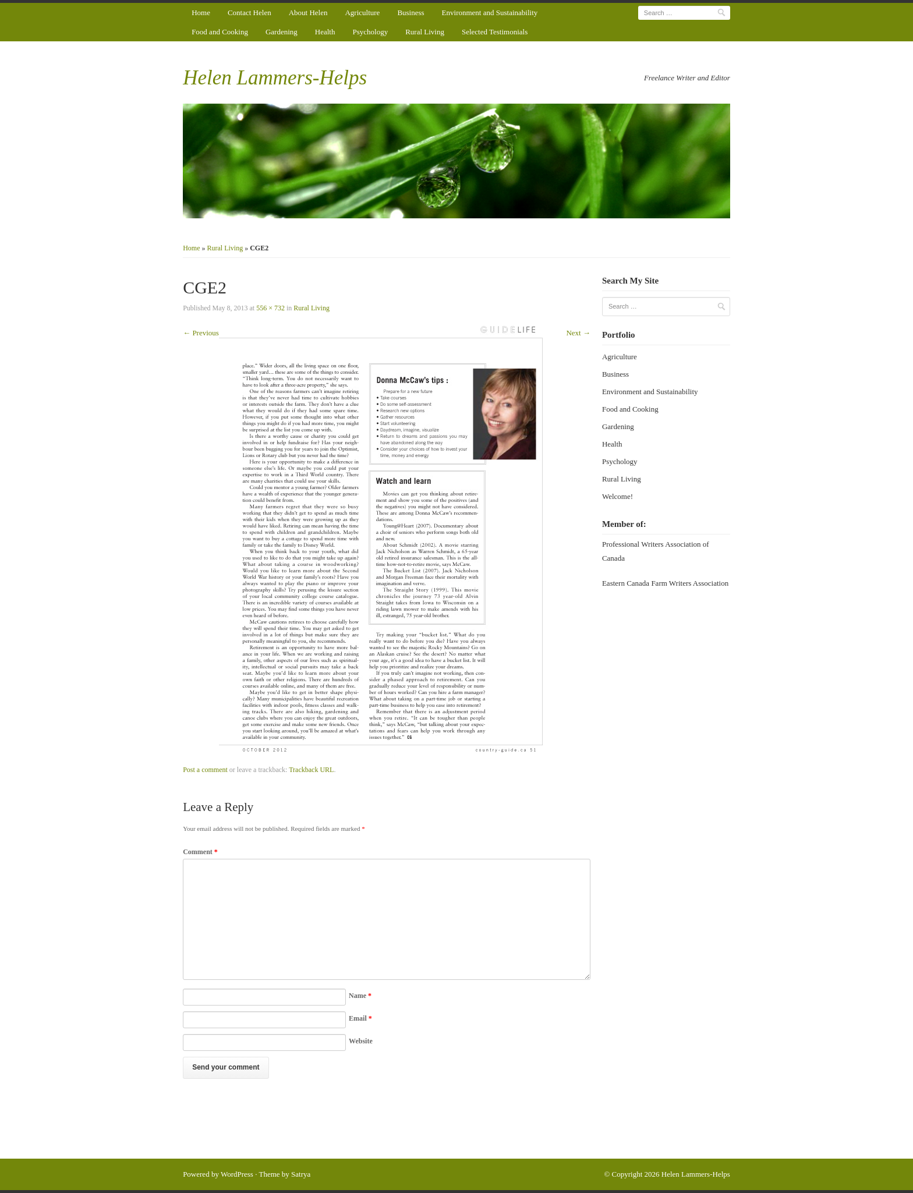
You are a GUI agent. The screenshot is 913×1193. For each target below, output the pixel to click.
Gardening (282, 31)
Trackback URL (311, 770)
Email (360, 1018)
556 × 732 (270, 308)
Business (410, 12)
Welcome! (617, 496)
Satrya (300, 1174)
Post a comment (205, 770)
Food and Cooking (220, 31)
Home (201, 12)
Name (360, 996)
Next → (578, 332)
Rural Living (424, 31)
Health (325, 31)
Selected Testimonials (495, 31)
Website (361, 1041)
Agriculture (362, 12)
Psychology (370, 31)
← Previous (201, 332)
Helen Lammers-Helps (275, 77)
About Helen (308, 12)
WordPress (237, 1174)
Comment (200, 852)
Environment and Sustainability (490, 12)
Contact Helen (249, 12)
